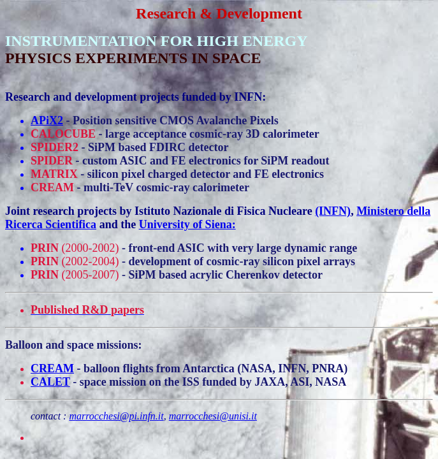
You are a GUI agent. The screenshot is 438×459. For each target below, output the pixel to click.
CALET (50, 381)
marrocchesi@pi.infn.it (116, 416)
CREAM (52, 368)
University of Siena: (187, 224)
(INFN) (333, 211)
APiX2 (47, 120)
